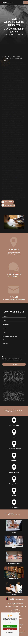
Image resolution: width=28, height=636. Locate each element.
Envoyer (15, 357)
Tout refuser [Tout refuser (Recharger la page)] (10, 629)
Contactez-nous (8, 198)
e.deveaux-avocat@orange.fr (15, 606)
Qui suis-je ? (15, 610)
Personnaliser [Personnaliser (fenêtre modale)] (10, 632)
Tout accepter (10, 626)
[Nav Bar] (25, 2)
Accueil (15, 609)
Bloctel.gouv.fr (10, 392)
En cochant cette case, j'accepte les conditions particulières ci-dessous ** (12, 352)
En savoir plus (8, 195)
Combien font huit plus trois (9, 329)
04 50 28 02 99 (14, 276)
